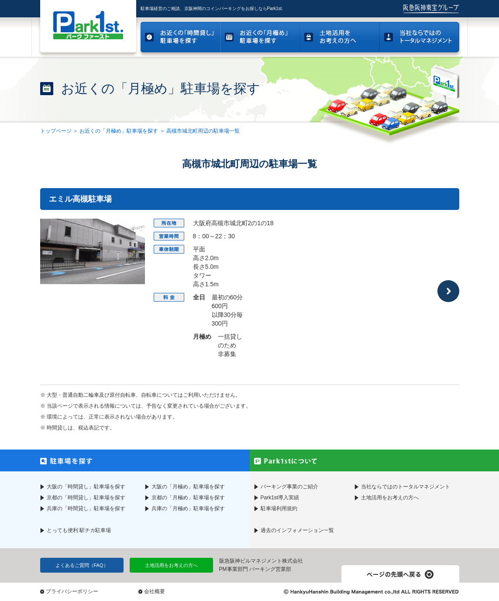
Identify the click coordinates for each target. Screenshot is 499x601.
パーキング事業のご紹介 (289, 487)
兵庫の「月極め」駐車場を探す (188, 508)
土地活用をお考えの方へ (390, 498)
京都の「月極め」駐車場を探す (188, 498)
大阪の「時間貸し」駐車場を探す (86, 487)
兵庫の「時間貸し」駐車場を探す (86, 508)
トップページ (56, 131)
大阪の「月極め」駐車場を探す (188, 487)
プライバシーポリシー (72, 591)
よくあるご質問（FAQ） (81, 565)
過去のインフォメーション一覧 (297, 530)
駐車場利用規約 (279, 508)
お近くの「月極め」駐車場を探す (118, 131)
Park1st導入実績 (280, 498)
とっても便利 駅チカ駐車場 (79, 530)
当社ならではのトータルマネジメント (405, 487)
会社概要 (154, 591)
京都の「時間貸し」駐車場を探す (86, 498)
